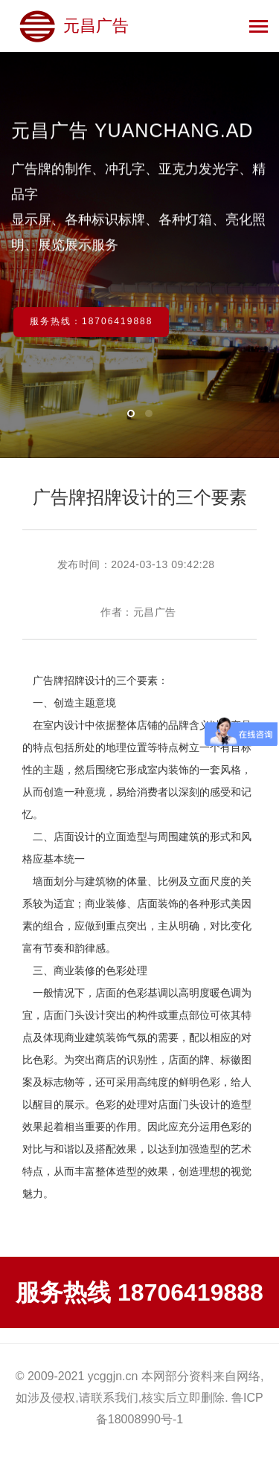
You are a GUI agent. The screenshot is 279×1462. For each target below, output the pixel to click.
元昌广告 (74, 26)
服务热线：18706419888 (91, 321)
